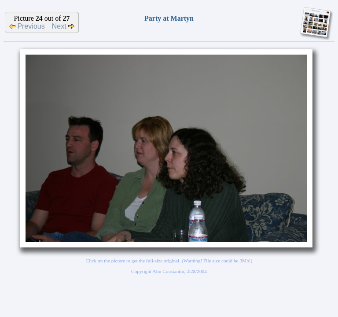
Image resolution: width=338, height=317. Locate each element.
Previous (27, 26)
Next (63, 26)
